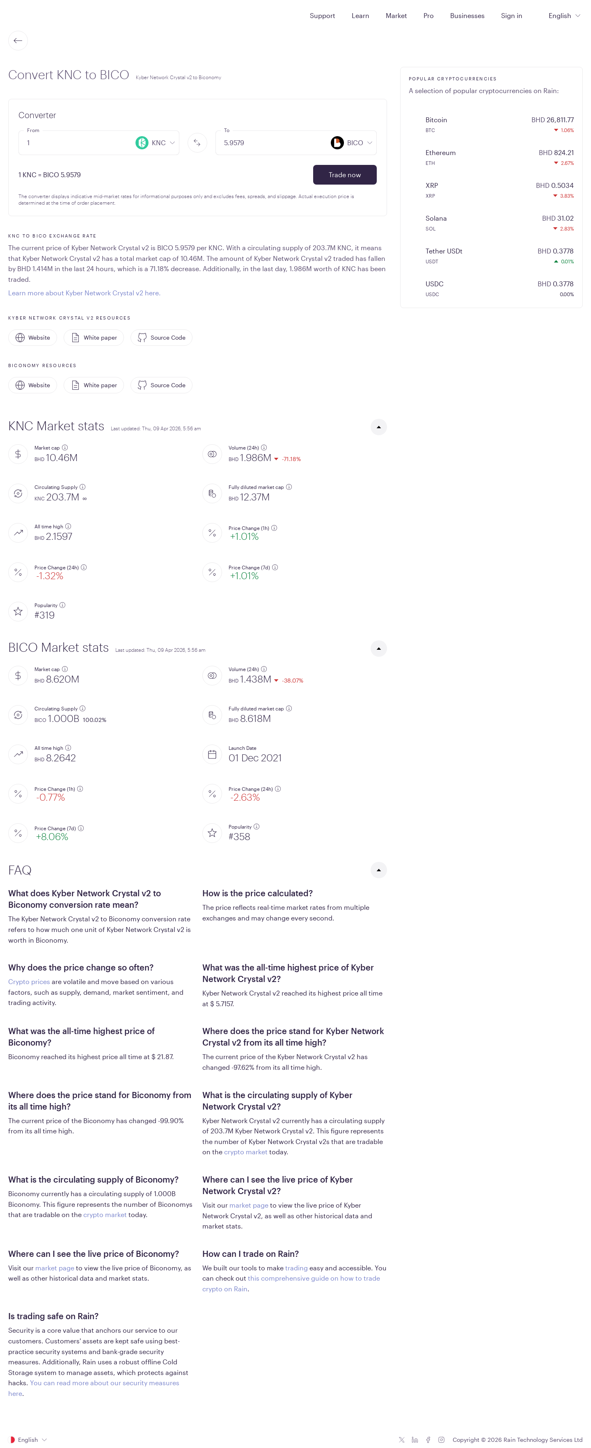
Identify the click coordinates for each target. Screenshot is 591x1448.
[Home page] (28, 14)
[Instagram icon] (441, 1440)
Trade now (345, 174)
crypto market (246, 1152)
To (226, 130)
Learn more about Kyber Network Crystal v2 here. (84, 293)
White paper (94, 338)
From (33, 130)
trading (296, 1268)
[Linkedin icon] (415, 1440)
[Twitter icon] (402, 1440)
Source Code (161, 338)
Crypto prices (29, 981)
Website (32, 338)
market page (248, 1205)
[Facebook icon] (428, 1440)
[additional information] (65, 447)
